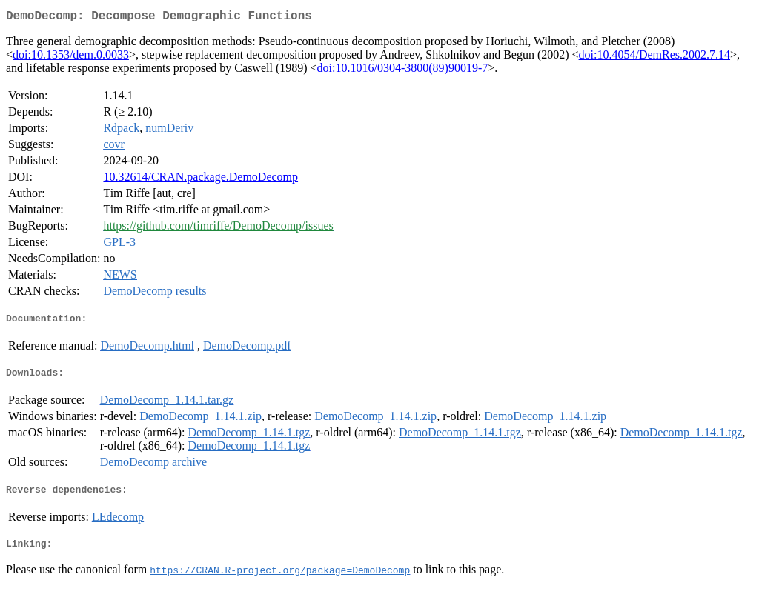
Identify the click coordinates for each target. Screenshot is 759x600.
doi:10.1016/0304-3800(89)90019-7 (402, 70)
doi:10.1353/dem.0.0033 (71, 57)
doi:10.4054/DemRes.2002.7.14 (654, 57)
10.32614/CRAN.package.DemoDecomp (200, 179)
